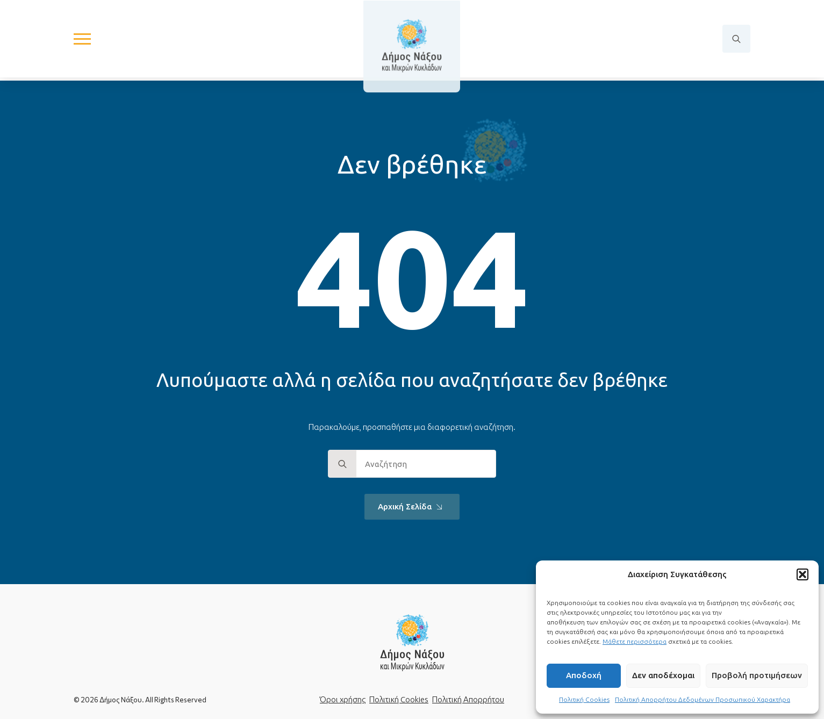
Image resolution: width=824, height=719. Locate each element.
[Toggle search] (736, 41)
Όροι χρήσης (343, 699)
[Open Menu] (82, 40)
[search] (342, 464)
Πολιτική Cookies (584, 699)
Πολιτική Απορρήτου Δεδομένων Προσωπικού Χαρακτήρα (702, 699)
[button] (802, 574)
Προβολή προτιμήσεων (757, 675)
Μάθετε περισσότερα (635, 641)
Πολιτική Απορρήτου (468, 699)
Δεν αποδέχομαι (663, 675)
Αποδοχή (583, 675)
